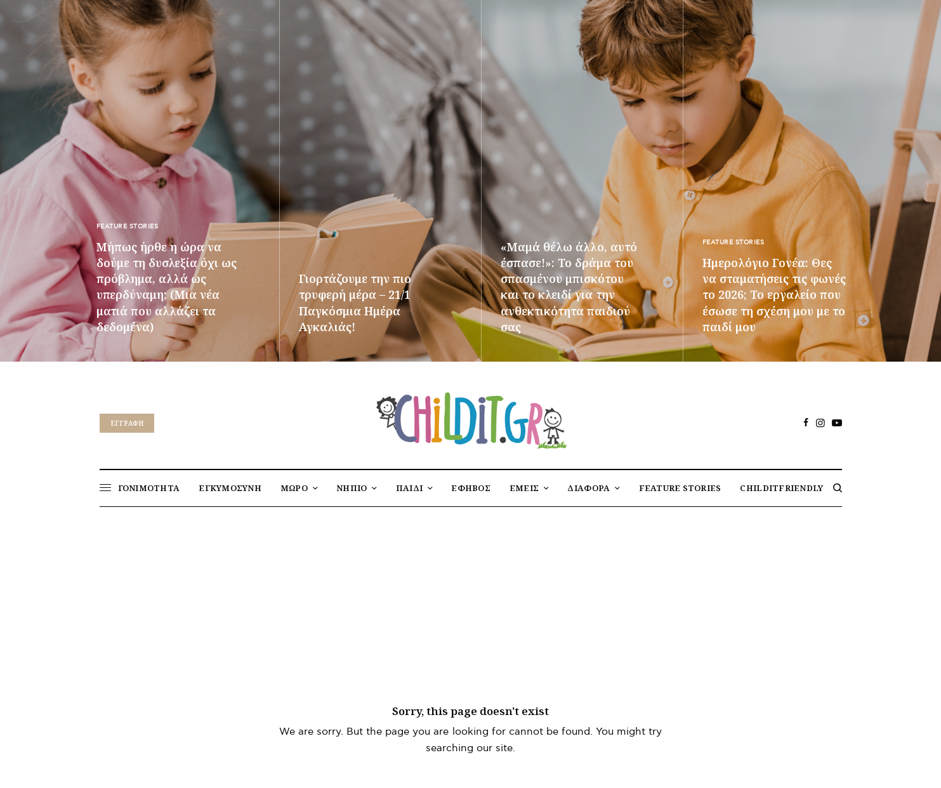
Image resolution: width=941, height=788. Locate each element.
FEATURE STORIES (127, 226)
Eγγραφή (126, 423)
